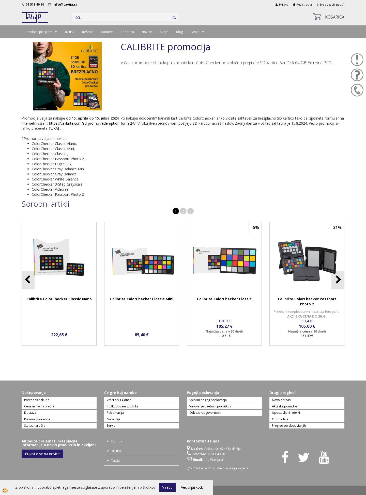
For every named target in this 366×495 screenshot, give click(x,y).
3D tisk (69, 31)
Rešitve (87, 31)
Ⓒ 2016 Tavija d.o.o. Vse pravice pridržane (217, 468)
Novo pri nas (281, 400)
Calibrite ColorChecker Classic (224, 298)
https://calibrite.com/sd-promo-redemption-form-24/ (92, 123)
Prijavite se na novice (42, 453)
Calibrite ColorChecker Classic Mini (141, 298)
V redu (167, 487)
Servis (111, 425)
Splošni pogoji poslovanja (208, 400)
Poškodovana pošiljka (123, 406)
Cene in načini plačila (39, 406)
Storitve (107, 31)
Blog (179, 31)
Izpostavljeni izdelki (286, 412)
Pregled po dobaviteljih (289, 425)
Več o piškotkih (193, 487)
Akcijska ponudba (285, 406)
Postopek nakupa (36, 400)
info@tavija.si (65, 4)
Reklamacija (115, 412)
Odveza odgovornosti (205, 412)
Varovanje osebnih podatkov (210, 406)
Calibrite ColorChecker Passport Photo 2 (307, 301)
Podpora (127, 31)
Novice (147, 31)
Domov (116, 441)
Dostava (30, 412)
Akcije (164, 31)
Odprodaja (280, 419)
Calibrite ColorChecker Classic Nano (59, 298)
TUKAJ (54, 128)
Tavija (195, 31)
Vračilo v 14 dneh (119, 400)
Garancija (113, 419)
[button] (337, 280)
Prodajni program (38, 31)
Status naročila (34, 425)
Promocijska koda (37, 419)
